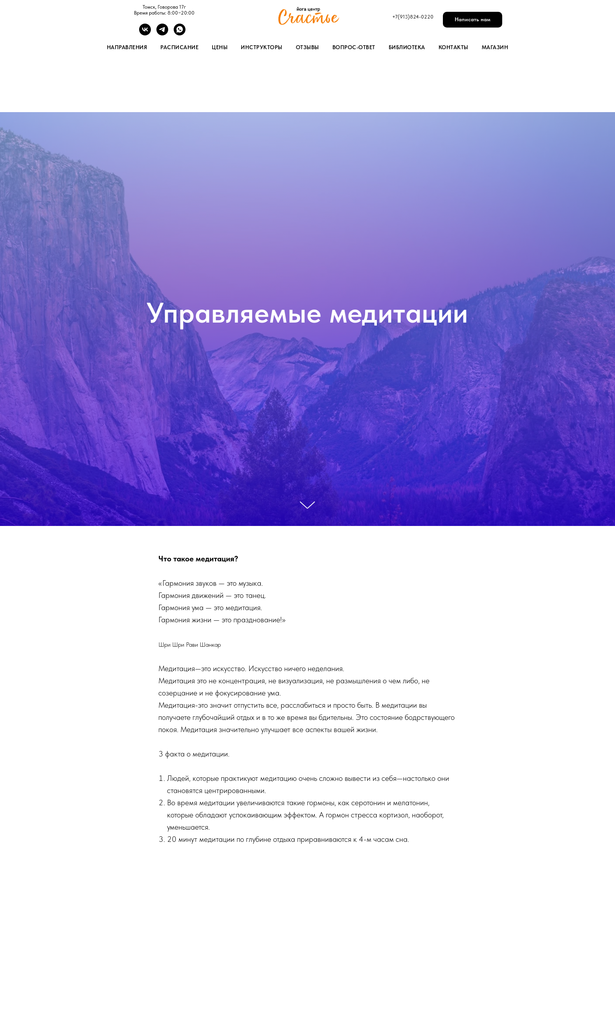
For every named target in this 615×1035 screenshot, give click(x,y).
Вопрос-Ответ (353, 47)
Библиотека (407, 47)
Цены (220, 47)
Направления (127, 47)
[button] (472, 20)
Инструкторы (262, 47)
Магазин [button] (495, 47)
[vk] (145, 33)
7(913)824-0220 (414, 17)
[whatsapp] (179, 33)
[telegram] (162, 33)
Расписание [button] (179, 47)
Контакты (453, 47)
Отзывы (307, 47)
